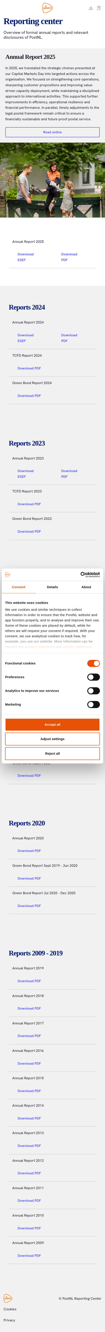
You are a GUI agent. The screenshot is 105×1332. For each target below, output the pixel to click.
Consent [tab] (18, 587)
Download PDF (74, 257)
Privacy (9, 1320)
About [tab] (86, 587)
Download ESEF (31, 257)
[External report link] (98, 8)
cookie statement (77, 647)
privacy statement (40, 647)
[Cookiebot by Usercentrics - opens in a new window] (80, 575)
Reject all (52, 753)
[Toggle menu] (5, 8)
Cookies (10, 1309)
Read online (52, 132)
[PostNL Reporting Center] (47, 8)
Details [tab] (52, 587)
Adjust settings (52, 739)
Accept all (52, 724)
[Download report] (90, 8)
